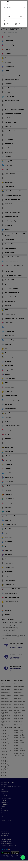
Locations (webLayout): (8, 4)
